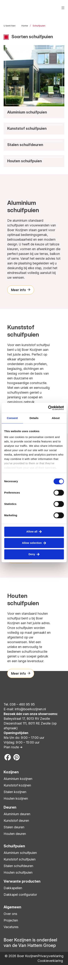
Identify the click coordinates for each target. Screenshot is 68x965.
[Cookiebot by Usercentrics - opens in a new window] (48, 407)
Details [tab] (34, 418)
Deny (31, 554)
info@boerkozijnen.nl (30, 709)
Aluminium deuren (17, 814)
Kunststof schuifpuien (20, 859)
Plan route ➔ (13, 747)
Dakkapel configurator (20, 894)
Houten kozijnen (16, 798)
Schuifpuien (14, 846)
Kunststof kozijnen (17, 785)
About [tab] (56, 418)
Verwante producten (22, 881)
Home (24, 25)
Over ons (10, 914)
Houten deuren (15, 834)
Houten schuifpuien (18, 872)
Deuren (10, 807)
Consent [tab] (12, 418)
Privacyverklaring (50, 956)
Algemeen (12, 907)
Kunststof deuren (16, 820)
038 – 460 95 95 (22, 704)
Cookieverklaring (50, 961)
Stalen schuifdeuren (18, 866)
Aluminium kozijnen (18, 779)
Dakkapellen (13, 888)
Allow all (31, 531)
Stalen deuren (14, 827)
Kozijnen (11, 772)
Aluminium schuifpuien (20, 853)
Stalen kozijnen (15, 792)
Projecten (11, 920)
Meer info (18, 290)
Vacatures (11, 927)
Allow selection (32, 542)
